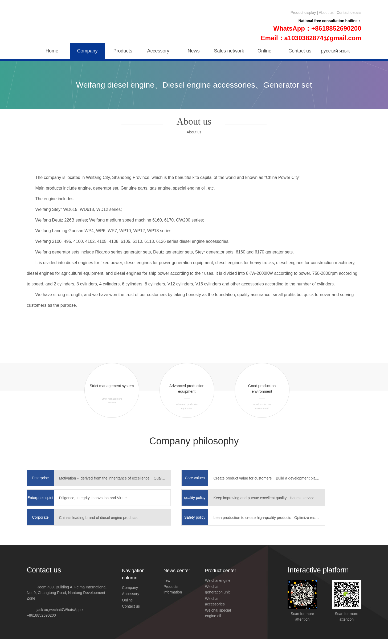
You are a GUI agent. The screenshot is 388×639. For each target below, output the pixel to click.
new (167, 580)
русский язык (335, 51)
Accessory (158, 51)
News (193, 51)
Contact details (349, 12)
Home (52, 51)
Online (264, 51)
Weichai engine (217, 580)
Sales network (229, 51)
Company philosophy (194, 441)
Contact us (299, 51)
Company (87, 51)
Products (122, 51)
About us (326, 12)
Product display (303, 12)
